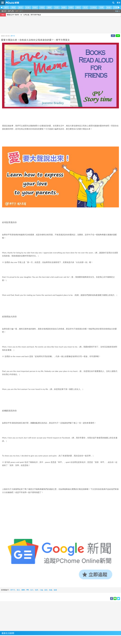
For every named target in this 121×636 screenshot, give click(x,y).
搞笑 (46, 590)
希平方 (13, 36)
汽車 (116, 7)
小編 (41, 590)
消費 (101, 7)
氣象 (117, 11)
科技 (42, 7)
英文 (18, 590)
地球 (36, 590)
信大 (31, 590)
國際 (49, 7)
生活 (85, 7)
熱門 (6, 7)
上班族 (93, 7)
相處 (50, 590)
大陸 (56, 7)
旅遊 (108, 7)
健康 (63, 7)
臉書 (55, 590)
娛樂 (71, 7)
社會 (27, 7)
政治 (20, 7)
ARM (23, 590)
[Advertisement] (60, 615)
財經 (35, 7)
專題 (13, 7)
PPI (27, 590)
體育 (78, 7)
